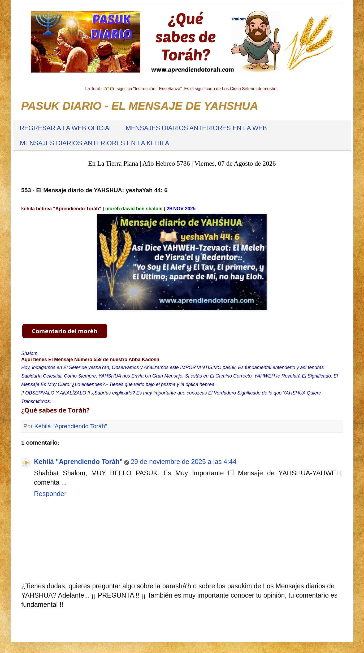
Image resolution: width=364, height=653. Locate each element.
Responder (50, 493)
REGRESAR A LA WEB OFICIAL (66, 128)
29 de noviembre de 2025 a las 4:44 (183, 461)
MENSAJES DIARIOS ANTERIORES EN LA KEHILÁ (94, 143)
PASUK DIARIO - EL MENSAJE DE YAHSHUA (139, 106)
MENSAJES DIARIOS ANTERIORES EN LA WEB (196, 128)
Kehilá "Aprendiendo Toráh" (78, 461)
